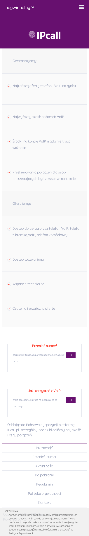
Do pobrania (44, 475)
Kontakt (44, 502)
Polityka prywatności (44, 493)
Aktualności (44, 466)
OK (7, 511)
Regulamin (44, 484)
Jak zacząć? (44, 447)
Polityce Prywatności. (21, 533)
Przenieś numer (44, 456)
